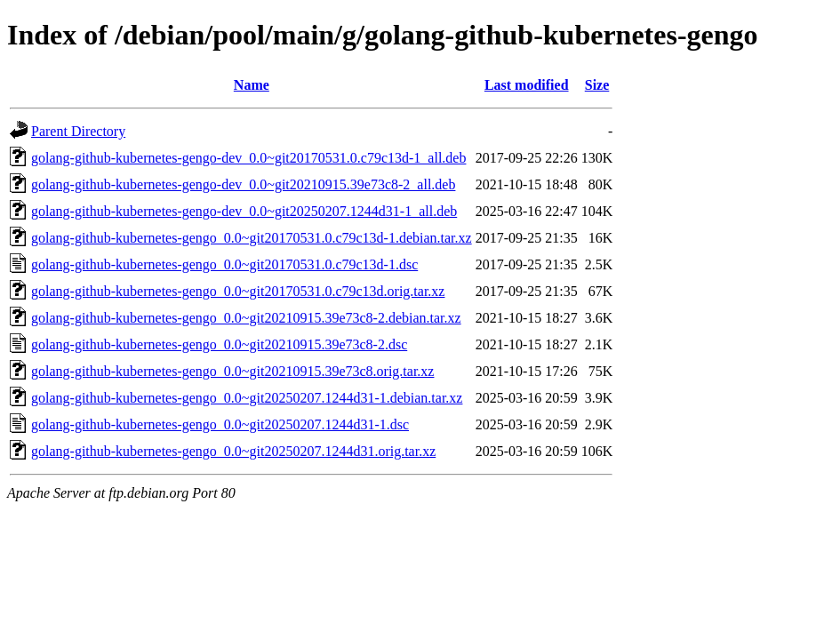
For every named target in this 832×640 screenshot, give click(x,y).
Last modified (526, 84)
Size (597, 84)
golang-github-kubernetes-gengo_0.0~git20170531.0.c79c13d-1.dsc (224, 264)
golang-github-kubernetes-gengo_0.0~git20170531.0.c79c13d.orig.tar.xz (237, 291)
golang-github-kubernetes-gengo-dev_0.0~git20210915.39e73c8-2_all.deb (243, 184)
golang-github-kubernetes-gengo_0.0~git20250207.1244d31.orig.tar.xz (233, 451)
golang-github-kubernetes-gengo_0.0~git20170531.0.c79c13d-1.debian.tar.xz (251, 237)
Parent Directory (78, 131)
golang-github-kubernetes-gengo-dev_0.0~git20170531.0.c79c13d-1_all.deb (248, 157)
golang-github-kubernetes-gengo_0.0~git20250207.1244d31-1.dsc (220, 424)
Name (251, 84)
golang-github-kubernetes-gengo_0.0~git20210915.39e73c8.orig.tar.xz (232, 371)
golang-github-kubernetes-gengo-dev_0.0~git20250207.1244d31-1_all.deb (244, 211)
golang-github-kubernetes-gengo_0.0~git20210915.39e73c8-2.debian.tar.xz (246, 317)
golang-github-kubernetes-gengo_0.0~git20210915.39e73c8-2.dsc (219, 344)
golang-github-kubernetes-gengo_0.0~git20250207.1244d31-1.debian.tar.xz (246, 397)
